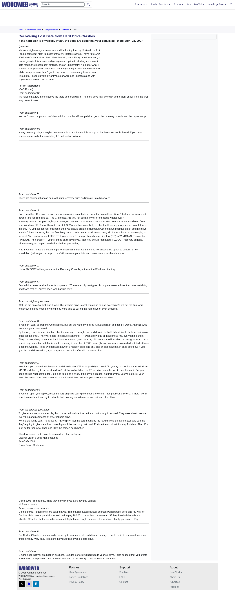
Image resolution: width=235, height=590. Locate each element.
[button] (22, 584)
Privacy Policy (76, 582)
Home (21, 30)
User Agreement (78, 572)
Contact (123, 582)
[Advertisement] (117, 18)
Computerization (51, 30)
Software (65, 30)
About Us (175, 577)
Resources (141, 4)
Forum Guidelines (78, 577)
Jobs (189, 4)
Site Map (124, 572)
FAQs (122, 577)
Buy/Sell (199, 4)
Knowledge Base (217, 4)
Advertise (175, 582)
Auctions (174, 587)
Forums (178, 4)
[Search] (63, 4)
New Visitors (176, 572)
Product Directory (160, 4)
